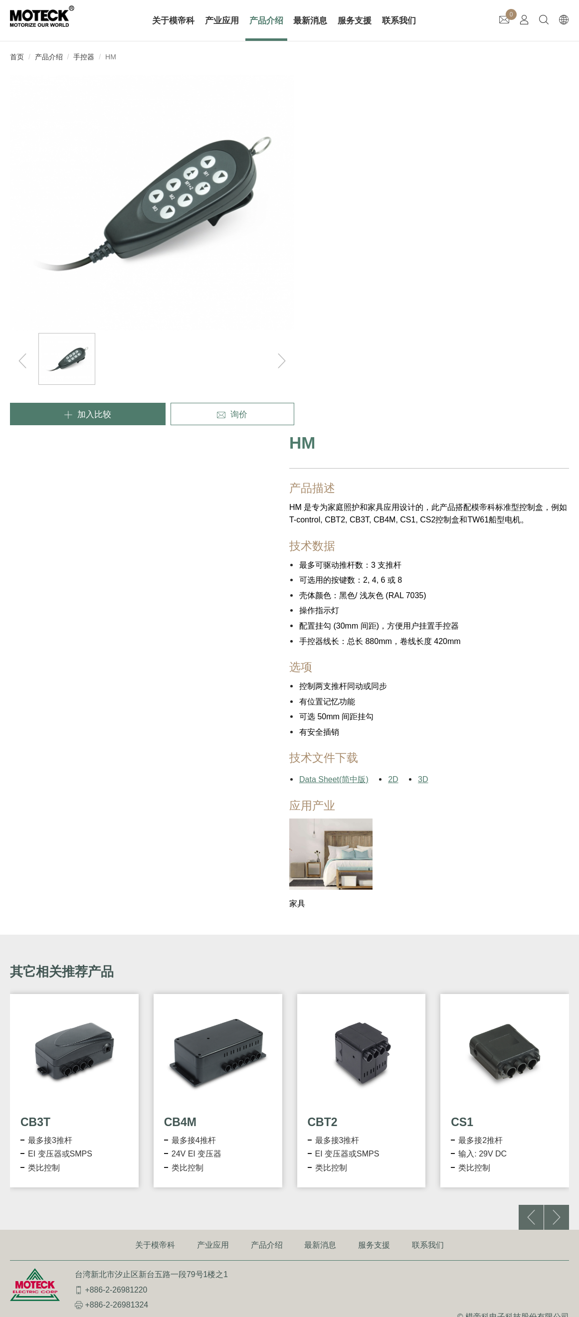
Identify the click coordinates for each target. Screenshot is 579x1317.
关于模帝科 (174, 20)
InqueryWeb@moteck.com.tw (137, 964)
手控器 (83, 57)
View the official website (91, 1109)
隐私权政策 (549, 974)
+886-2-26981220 (116, 934)
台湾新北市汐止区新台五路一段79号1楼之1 (151, 918)
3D (423, 422)
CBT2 (323, 764)
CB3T (35, 764)
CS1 (462, 764)
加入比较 (78, 377)
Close (10, 994)
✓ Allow (13, 1020)
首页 (17, 57)
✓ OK (287, 1311)
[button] (556, 859)
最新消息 (311, 20)
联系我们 (399, 20)
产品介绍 (267, 20)
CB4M (180, 764)
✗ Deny (13, 1032)
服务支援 (355, 20)
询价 (204, 377)
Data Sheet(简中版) (334, 422)
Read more (23, 1109)
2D (393, 422)
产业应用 (222, 20)
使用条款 (507, 974)
